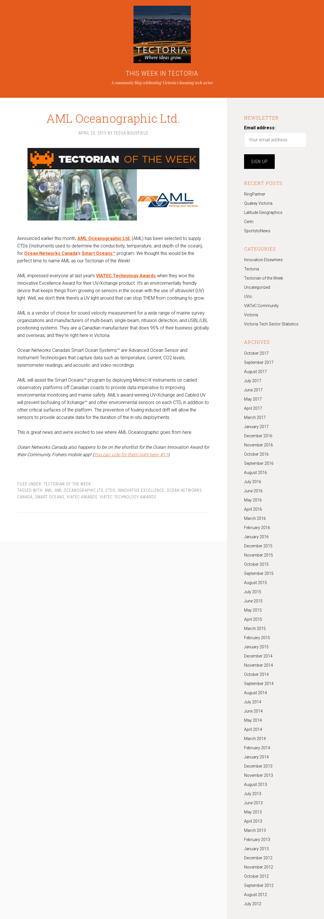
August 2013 (255, 784)
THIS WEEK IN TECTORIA (162, 73)
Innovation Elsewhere (263, 259)
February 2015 (257, 637)
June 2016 (253, 491)
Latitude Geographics (263, 212)
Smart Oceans (49, 497)
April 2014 (253, 729)
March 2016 (255, 518)
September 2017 (259, 362)
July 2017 (252, 380)
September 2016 (259, 463)
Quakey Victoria (258, 203)
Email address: (260, 127)
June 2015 (253, 601)
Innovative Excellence (141, 490)
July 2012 (252, 904)
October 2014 (256, 674)
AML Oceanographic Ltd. (113, 112)
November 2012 (258, 867)
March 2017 (255, 417)
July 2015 (252, 592)
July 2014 (252, 702)
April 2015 (253, 619)
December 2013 (258, 766)
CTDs (110, 490)
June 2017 (253, 390)
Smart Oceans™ (98, 253)
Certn (249, 221)
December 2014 (258, 656)
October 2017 (256, 353)
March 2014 (255, 738)
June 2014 (253, 711)
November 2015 (258, 555)
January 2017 (256, 426)
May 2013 (253, 812)
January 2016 (256, 536)
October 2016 (256, 454)
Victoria (251, 315)
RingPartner (254, 194)
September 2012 (259, 885)
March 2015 (255, 628)
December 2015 (258, 546)
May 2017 (253, 399)
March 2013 (255, 830)
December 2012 (258, 858)
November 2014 (258, 665)
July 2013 (252, 793)
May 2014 (253, 720)
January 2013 (256, 848)
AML (48, 490)
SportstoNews (257, 231)
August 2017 (255, 371)
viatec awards (82, 497)
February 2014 (257, 748)
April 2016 (253, 509)
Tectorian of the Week (67, 484)
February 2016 (257, 527)
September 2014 (259, 683)
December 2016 (258, 436)
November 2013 (258, 775)
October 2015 (256, 564)
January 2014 (256, 757)
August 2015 (255, 582)
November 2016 (258, 445)
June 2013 (253, 803)
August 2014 (255, 692)
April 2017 (253, 408)
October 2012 (256, 876)
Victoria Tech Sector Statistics (271, 324)
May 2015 (253, 610)
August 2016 (255, 472)
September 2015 (259, 573)
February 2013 (257, 839)
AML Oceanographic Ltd (79, 490)
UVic (248, 296)
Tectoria (251, 269)
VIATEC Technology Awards (128, 497)
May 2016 (253, 500)
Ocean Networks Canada (51, 253)
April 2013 (253, 821)
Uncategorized (257, 287)
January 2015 (256, 647)
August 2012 (255, 894)
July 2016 (252, 481)
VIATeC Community (261, 305)
